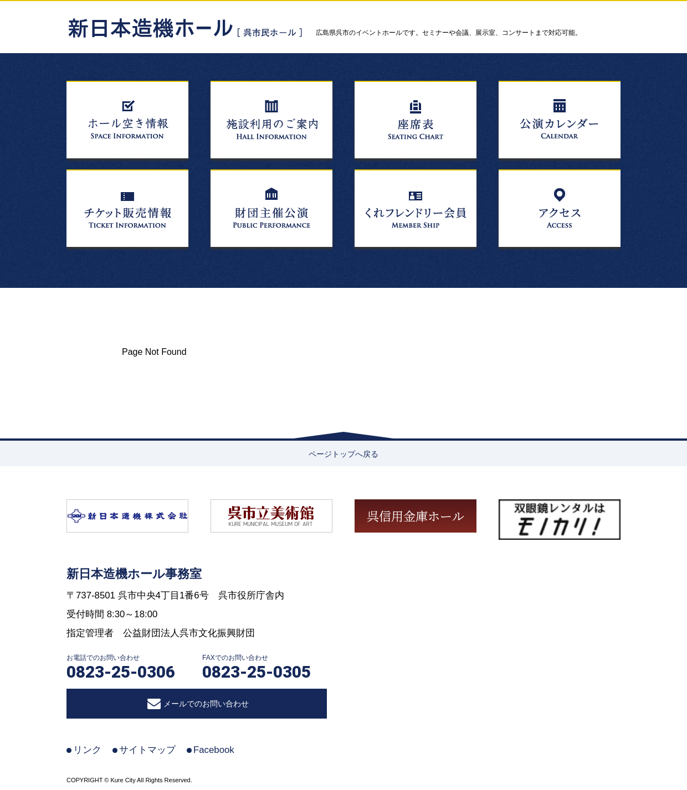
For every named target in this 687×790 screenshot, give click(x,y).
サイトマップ (147, 750)
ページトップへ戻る (343, 454)
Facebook (213, 750)
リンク (87, 750)
